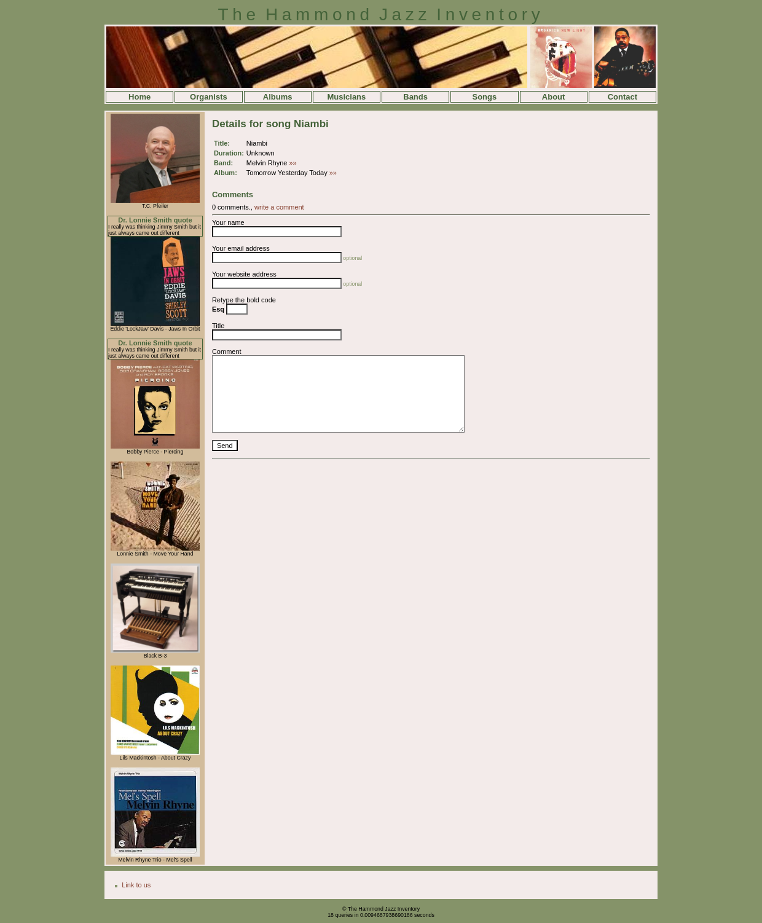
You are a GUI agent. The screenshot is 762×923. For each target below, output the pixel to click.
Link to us (136, 885)
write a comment (279, 207)
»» (293, 163)
